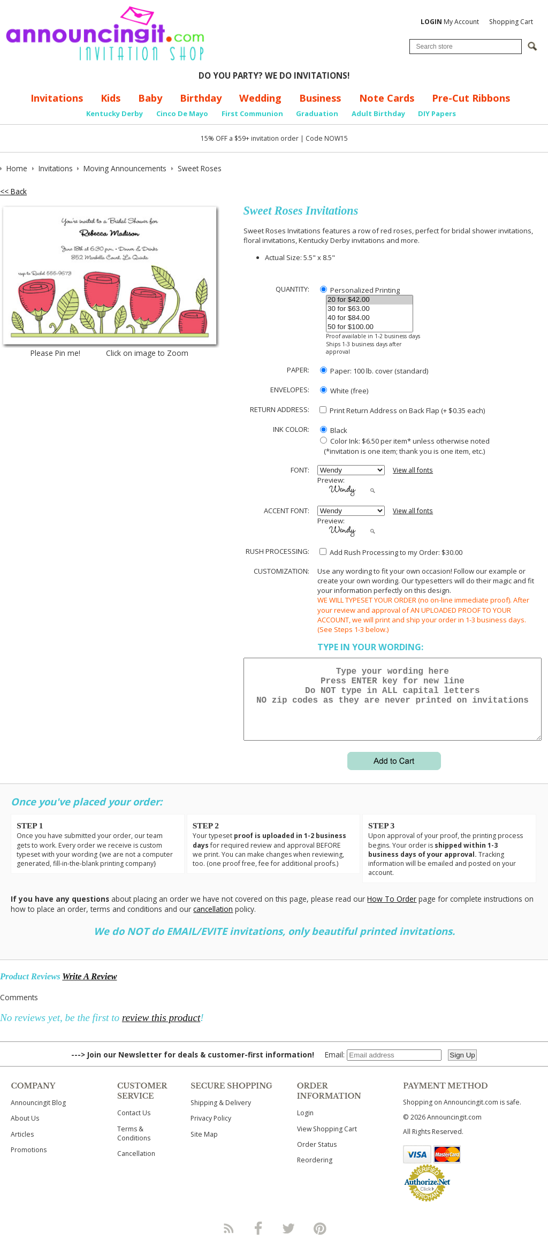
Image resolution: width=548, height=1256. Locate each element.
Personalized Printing (360, 290)
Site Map (204, 1147)
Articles (22, 1147)
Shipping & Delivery (221, 1115)
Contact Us (133, 1125)
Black (333, 430)
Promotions (29, 1162)
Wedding (260, 98)
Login (305, 1125)
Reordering (314, 1172)
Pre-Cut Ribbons (471, 98)
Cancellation (136, 1166)
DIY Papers (437, 113)
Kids (110, 98)
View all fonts (413, 470)
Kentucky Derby (114, 113)
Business (320, 98)
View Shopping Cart (327, 1141)
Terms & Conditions (133, 1146)
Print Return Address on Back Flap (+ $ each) (402, 410)
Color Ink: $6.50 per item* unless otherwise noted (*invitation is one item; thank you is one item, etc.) (403, 445)
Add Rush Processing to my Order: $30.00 (390, 552)
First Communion (252, 113)
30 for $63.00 (369, 309)
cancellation (213, 922)
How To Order (391, 912)
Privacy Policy (211, 1131)
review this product (161, 1030)
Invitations (57, 98)
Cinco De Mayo (182, 113)
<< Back (13, 191)
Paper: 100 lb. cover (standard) (374, 371)
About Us (25, 1131)
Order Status (317, 1157)
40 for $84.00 (369, 318)
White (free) (344, 390)
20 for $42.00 (369, 300)
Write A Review (89, 989)
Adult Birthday (378, 113)
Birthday (201, 98)
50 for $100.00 (369, 327)
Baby (150, 98)
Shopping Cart (511, 21)
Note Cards (386, 98)
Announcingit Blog (38, 1115)
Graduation (317, 113)
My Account (450, 21)
